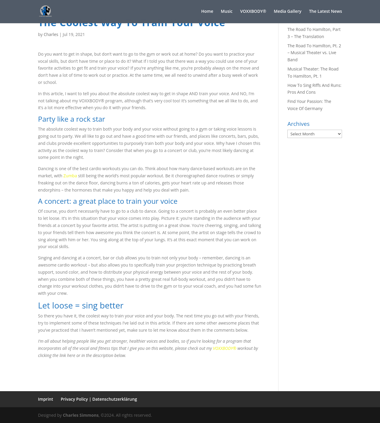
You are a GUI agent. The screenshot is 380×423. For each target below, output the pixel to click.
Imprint (45, 399)
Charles (51, 34)
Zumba (70, 175)
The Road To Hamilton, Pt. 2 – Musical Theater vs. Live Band (314, 53)
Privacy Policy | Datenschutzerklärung (99, 399)
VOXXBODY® (224, 348)
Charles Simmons (81, 415)
